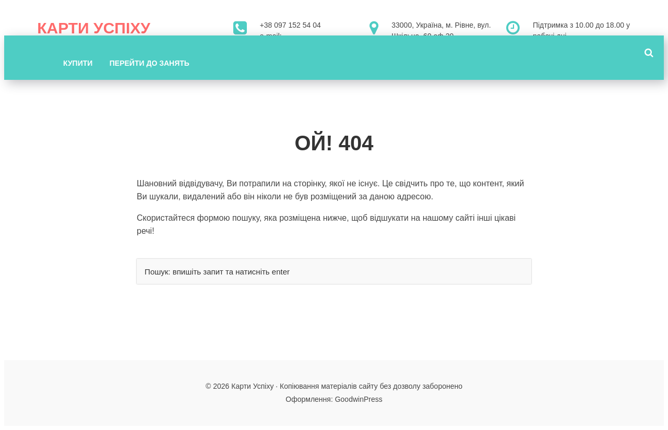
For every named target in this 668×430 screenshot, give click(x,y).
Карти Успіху (93, 28)
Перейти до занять (149, 63)
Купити (77, 63)
